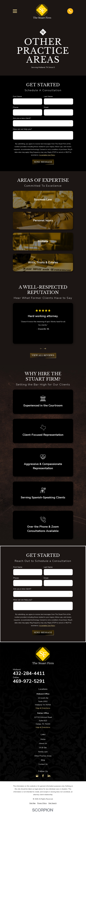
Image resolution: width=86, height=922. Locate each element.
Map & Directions (43, 708)
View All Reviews (43, 355)
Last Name (48, 96)
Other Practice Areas (43, 756)
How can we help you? (22, 129)
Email (46, 107)
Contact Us (43, 764)
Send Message (43, 162)
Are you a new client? (22, 118)
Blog (43, 760)
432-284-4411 (29, 673)
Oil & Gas (43, 747)
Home (43, 739)
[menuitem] (32, 803)
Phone (15, 107)
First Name (17, 96)
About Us (43, 743)
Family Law (43, 751)
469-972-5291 (29, 681)
